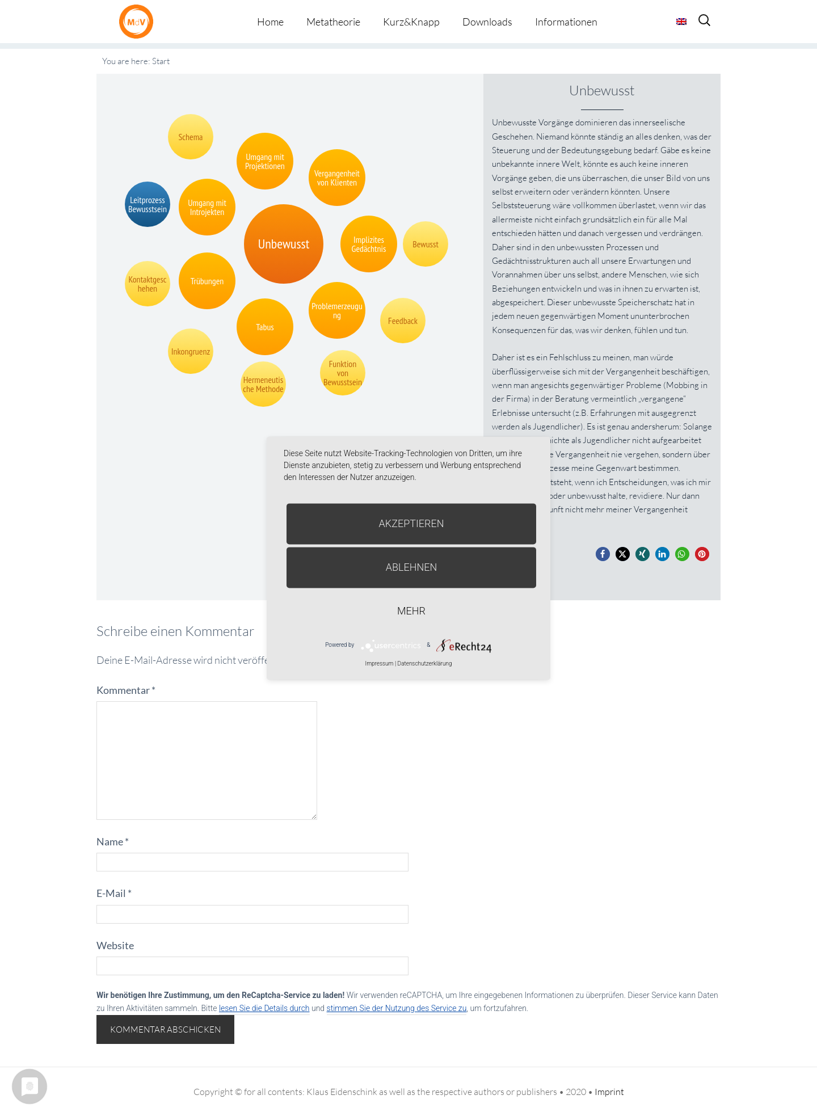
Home (270, 21)
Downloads (487, 21)
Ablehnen (411, 567)
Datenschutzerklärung (425, 663)
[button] (603, 554)
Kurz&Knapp (411, 21)
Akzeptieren (411, 523)
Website (115, 945)
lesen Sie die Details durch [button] (264, 1008)
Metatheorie (333, 21)
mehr (411, 611)
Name (112, 841)
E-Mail (114, 893)
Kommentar (125, 690)
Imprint (609, 1091)
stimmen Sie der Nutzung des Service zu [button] (397, 1008)
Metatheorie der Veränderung (139, 21)
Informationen (566, 21)
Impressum (379, 663)
